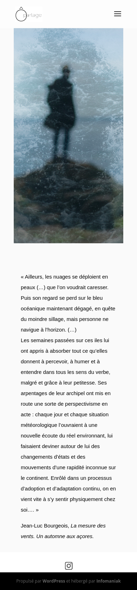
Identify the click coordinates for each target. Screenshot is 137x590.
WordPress (54, 581)
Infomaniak (108, 581)
